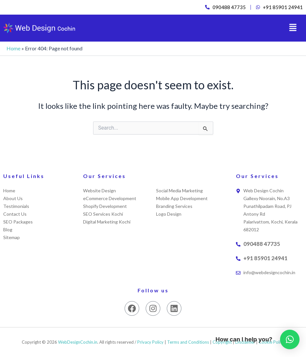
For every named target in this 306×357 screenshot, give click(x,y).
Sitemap (11, 237)
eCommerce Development (109, 198)
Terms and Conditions (188, 342)
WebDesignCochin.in (77, 342)
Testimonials (16, 206)
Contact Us (15, 214)
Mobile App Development (182, 198)
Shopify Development (105, 206)
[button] (293, 28)
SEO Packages (18, 221)
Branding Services (174, 206)
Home (13, 49)
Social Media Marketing (179, 190)
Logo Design (168, 214)
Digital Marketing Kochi (106, 221)
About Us (13, 198)
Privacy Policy (150, 342)
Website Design (99, 190)
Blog (7, 229)
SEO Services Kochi (103, 214)
